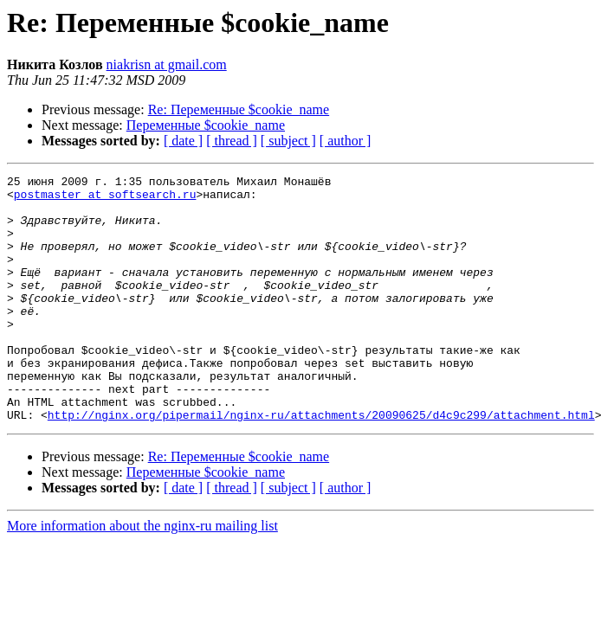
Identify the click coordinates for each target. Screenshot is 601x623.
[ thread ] (231, 140)
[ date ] (183, 140)
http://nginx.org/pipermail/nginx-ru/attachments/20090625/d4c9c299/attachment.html (321, 464)
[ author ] (346, 140)
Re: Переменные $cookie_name (238, 109)
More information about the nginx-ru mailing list (142, 575)
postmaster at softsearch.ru (105, 199)
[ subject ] (288, 140)
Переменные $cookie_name (205, 125)
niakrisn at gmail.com (167, 64)
